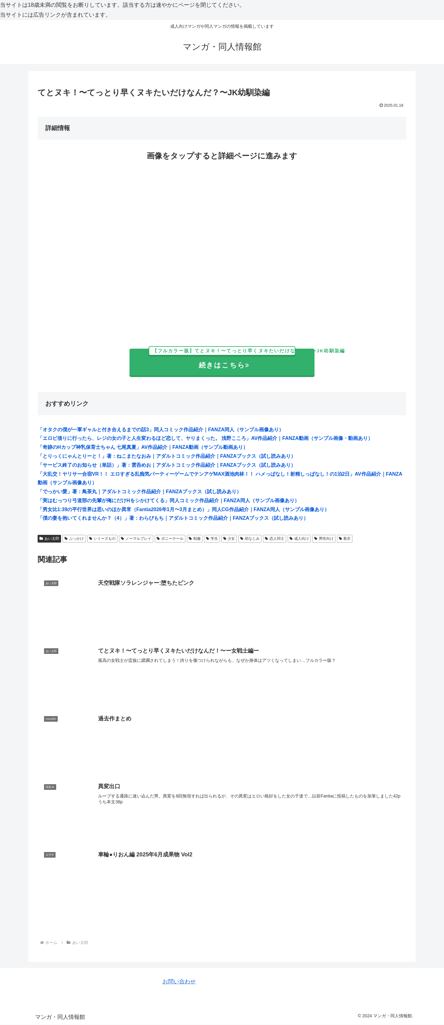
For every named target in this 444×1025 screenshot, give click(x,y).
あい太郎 (49, 538)
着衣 (345, 538)
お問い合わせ (179, 982)
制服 (195, 538)
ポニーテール (170, 538)
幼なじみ (250, 538)
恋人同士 (274, 538)
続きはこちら (231, 359)
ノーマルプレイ (136, 538)
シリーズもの (102, 538)
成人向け (299, 538)
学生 (212, 538)
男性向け (324, 538)
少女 (229, 538)
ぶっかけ (74, 538)
